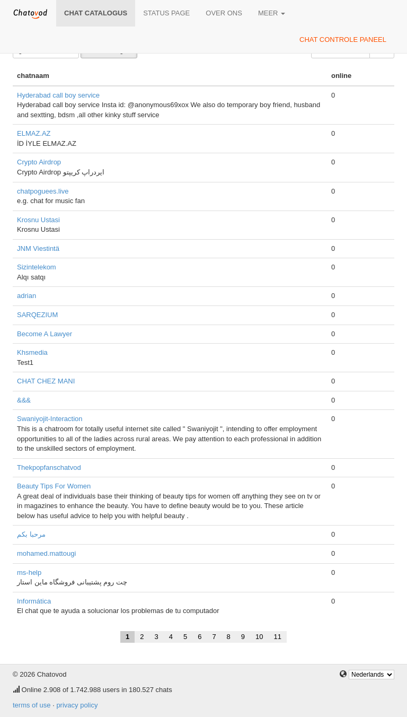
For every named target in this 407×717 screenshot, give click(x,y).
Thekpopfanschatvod (49, 467)
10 (259, 637)
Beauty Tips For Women (54, 486)
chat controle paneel (342, 39)
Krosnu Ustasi (38, 220)
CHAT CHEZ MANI (46, 381)
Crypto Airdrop (39, 162)
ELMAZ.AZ (34, 133)
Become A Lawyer (44, 334)
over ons (224, 13)
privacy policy (77, 705)
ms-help (29, 572)
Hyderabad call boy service (58, 95)
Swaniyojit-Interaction (50, 419)
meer (271, 13)
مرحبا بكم (31, 534)
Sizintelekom (36, 267)
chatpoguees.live (43, 191)
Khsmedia (32, 352)
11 (277, 637)
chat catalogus (95, 13)
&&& (24, 400)
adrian (26, 296)
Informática (34, 601)
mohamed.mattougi (46, 553)
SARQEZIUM (37, 315)
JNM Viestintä (38, 248)
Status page (166, 13)
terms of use (32, 705)
